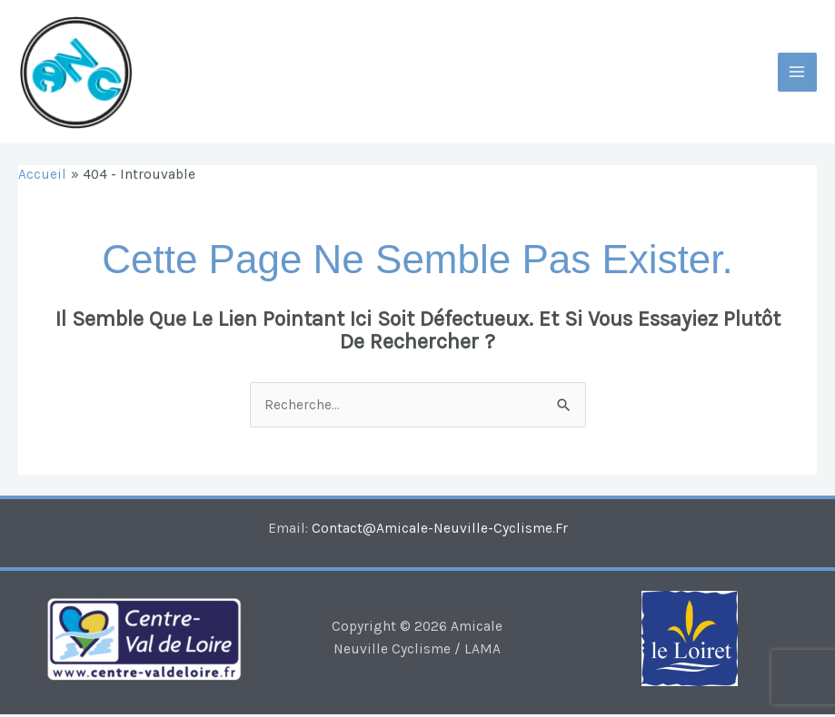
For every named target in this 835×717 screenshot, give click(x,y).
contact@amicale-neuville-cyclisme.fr (440, 531)
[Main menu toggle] (797, 73)
